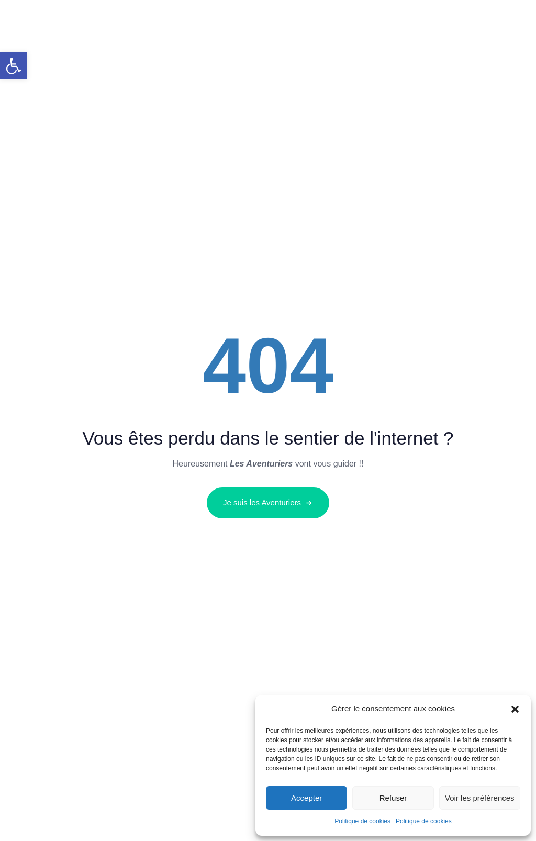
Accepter (306, 797)
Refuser (393, 797)
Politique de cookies (362, 821)
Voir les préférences (480, 797)
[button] (13, 65)
